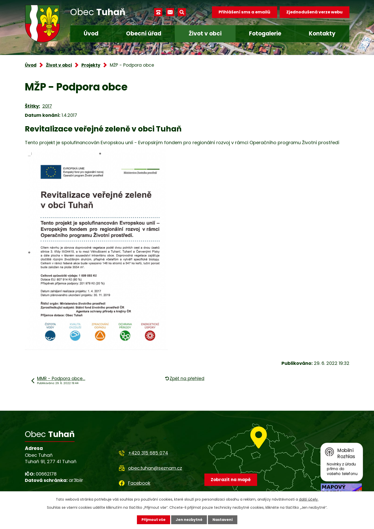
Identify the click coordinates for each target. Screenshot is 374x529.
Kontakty (322, 33)
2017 (47, 106)
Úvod (91, 33)
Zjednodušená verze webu (314, 12)
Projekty (90, 65)
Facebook (139, 483)
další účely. (308, 499)
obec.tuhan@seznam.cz (155, 468)
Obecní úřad (143, 33)
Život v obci (205, 33)
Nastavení (222, 519)
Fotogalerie (265, 33)
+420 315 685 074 (148, 453)
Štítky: (32, 106)
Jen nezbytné (189, 519)
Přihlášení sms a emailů (244, 12)
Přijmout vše (153, 519)
